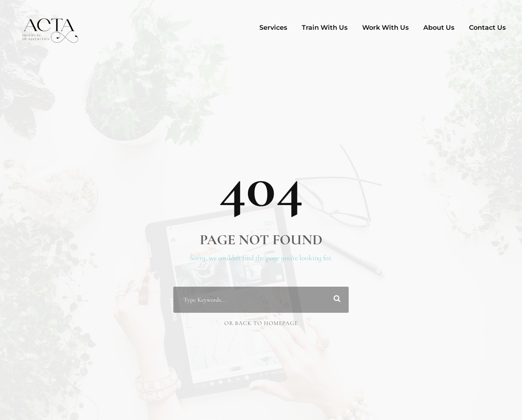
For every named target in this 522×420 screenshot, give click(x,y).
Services (273, 27)
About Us (438, 27)
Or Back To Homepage (261, 323)
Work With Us (385, 27)
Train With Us (324, 27)
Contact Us (487, 27)
